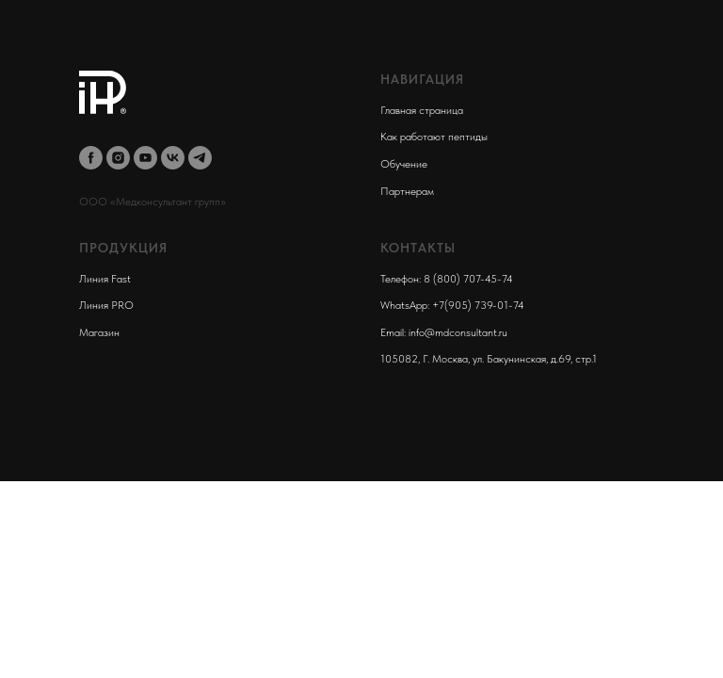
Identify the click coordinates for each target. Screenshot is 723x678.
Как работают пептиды (434, 136)
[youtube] (145, 158)
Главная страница (421, 110)
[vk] (173, 158)
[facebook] (91, 158)
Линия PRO (106, 305)
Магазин (99, 332)
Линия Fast (105, 278)
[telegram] (200, 158)
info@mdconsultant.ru (458, 332)
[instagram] (118, 158)
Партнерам (407, 191)
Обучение (403, 163)
